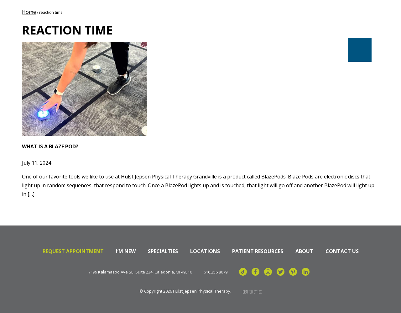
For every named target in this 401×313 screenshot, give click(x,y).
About (304, 251)
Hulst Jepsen (59, 26)
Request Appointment (73, 251)
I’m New (126, 251)
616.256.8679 (215, 272)
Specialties (163, 251)
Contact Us (342, 251)
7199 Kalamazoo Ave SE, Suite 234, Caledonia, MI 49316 (140, 272)
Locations (205, 251)
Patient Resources (257, 251)
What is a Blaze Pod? (50, 146)
